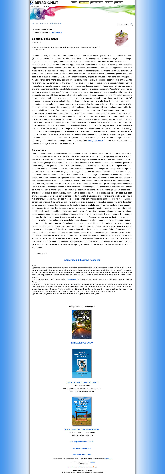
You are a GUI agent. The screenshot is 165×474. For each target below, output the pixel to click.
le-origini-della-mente (54, 23)
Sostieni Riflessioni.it (82, 454)
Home (33, 23)
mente (41, 23)
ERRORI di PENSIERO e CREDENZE (82, 382)
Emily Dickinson (95, 141)
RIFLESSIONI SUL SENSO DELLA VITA (82, 429)
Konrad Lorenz (72, 279)
